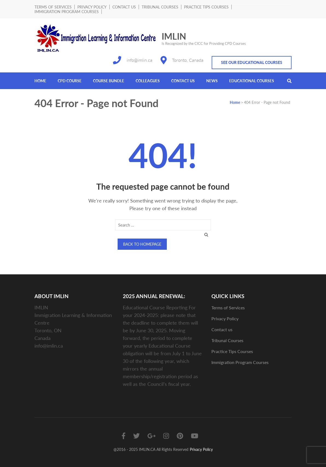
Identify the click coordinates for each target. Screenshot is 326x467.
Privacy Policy (92, 7)
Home (40, 80)
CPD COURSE (70, 80)
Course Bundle (108, 80)
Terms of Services (53, 7)
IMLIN (174, 36)
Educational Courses (251, 80)
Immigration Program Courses (66, 11)
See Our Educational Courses (251, 62)
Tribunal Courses (160, 7)
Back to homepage (142, 244)
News (212, 80)
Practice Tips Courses (206, 7)
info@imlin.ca (139, 60)
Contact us (124, 7)
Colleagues (148, 80)
